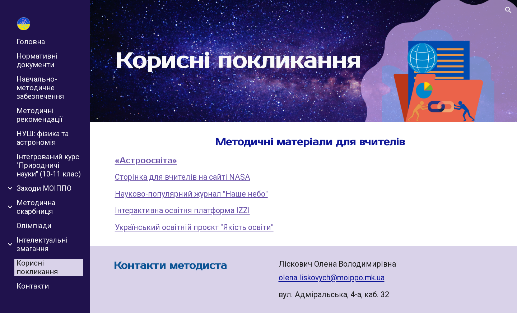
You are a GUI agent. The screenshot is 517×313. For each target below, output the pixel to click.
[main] (238, 61)
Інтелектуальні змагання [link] (42, 244)
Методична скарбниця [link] (36, 207)
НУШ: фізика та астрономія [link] (43, 138)
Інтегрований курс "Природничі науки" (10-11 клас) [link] (49, 165)
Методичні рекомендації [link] (39, 115)
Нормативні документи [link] (37, 60)
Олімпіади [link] (34, 225)
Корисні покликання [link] (37, 267)
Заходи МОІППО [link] (44, 188)
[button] (508, 10)
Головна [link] (31, 41)
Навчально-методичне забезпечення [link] (40, 88)
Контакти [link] (33, 286)
